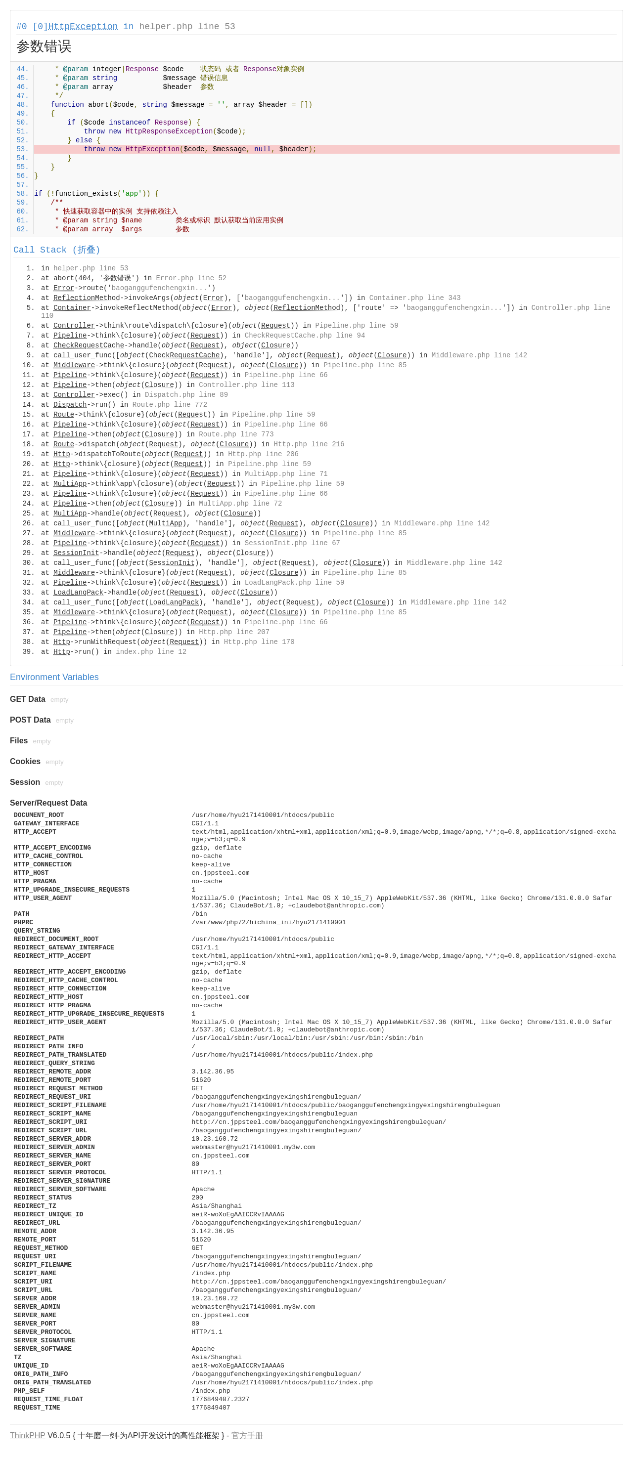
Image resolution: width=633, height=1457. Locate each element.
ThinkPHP (27, 1435)
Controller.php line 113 (246, 385)
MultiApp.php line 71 (286, 474)
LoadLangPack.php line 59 (295, 583)
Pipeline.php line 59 (357, 326)
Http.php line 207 (234, 632)
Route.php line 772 (170, 405)
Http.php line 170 (259, 642)
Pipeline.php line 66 (286, 375)
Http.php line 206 (263, 454)
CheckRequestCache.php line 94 (305, 336)
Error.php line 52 (191, 278)
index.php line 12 (151, 652)
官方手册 (247, 1435)
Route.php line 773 (236, 434)
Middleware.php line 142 (479, 355)
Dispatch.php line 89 (186, 395)
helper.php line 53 (187, 27)
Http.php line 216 (309, 444)
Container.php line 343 (415, 298)
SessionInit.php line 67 (292, 543)
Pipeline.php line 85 (365, 365)
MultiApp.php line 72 (240, 504)
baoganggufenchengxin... (159, 288)
